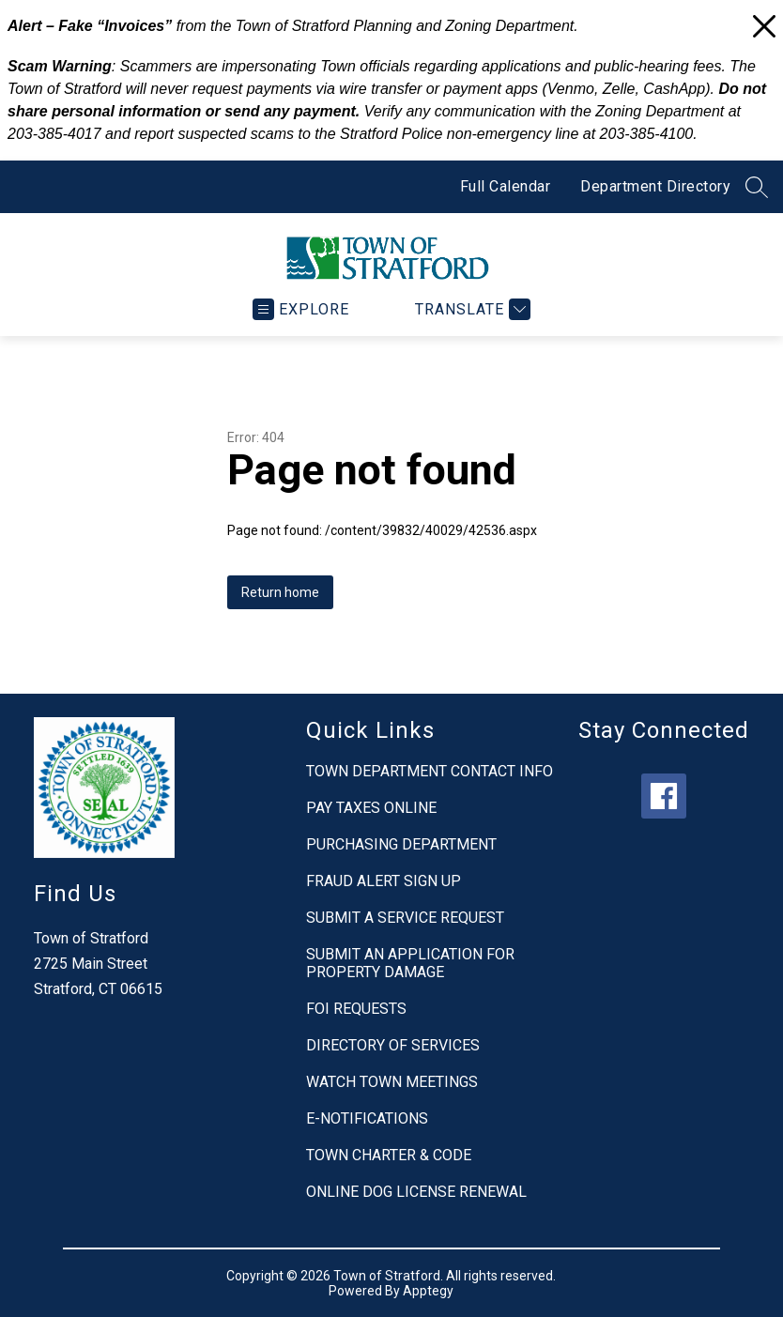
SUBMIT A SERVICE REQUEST (405, 917)
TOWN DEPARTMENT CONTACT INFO (429, 771)
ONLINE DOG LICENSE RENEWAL (416, 1192)
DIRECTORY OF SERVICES (393, 1045)
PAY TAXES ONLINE (371, 808)
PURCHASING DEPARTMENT (401, 844)
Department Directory (655, 186)
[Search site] (756, 187)
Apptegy (428, 1290)
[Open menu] (301, 309)
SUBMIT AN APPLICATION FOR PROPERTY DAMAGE (410, 963)
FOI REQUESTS (356, 1009)
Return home (280, 592)
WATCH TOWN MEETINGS (392, 1082)
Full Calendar (505, 186)
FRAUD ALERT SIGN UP (383, 881)
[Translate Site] (470, 309)
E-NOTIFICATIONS (367, 1118)
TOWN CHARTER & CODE (388, 1155)
